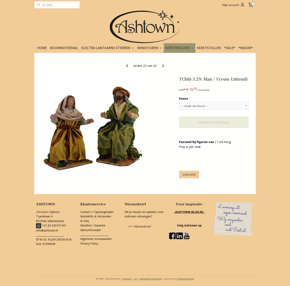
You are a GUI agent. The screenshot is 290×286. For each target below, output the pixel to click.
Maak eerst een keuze (213, 122)
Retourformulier (91, 230)
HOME (42, 48)
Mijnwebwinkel (186, 278)
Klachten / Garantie (92, 225)
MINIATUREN (149, 48)
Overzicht (189, 174)
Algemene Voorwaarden (96, 239)
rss (135, 278)
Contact (85, 212)
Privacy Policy (89, 243)
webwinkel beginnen (151, 278)
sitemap (127, 278)
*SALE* (229, 48)
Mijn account (233, 4)
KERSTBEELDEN (179, 48)
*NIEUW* (245, 48)
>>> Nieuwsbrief (139, 226)
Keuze (183, 98)
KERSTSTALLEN (209, 48)
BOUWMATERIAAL (64, 48)
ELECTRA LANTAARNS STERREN (107, 48)
